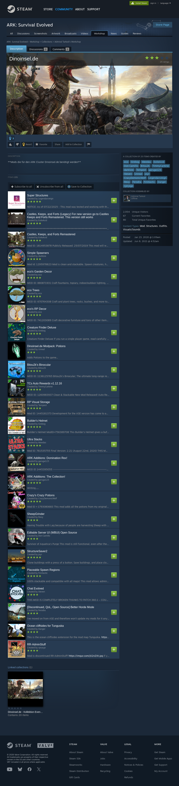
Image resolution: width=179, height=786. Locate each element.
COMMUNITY (64, 9)
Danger (162, 181)
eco (126, 161)
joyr (147, 173)
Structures (152, 225)
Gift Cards (74, 777)
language (164, 3)
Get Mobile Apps (163, 758)
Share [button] (57, 144)
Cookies (128, 771)
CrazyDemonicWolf (135, 177)
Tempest (141, 169)
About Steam (76, 752)
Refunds (128, 777)
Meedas (146, 161)
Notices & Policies (133, 764)
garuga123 (155, 169)
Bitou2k (145, 165)
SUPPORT (93, 9)
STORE (48, 9)
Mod (142, 225)
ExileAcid (159, 161)
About (80, 9)
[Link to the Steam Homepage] (22, 11)
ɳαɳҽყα (128, 185)
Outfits (163, 225)
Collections (47, 41)
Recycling (105, 771)
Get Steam (159, 752)
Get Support (160, 764)
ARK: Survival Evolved (17, 41)
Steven (128, 173)
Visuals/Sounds (131, 229)
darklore (129, 169)
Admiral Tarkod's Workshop (68, 41)
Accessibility (130, 758)
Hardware (105, 764)
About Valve (106, 752)
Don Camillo (131, 165)
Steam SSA (75, 758)
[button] (11, 138)
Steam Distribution (79, 771)
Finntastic (149, 181)
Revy (127, 181)
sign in (153, 3)
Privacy (128, 752)
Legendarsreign (157, 177)
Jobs (102, 758)
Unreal (138, 173)
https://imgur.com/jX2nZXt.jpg (86, 655)
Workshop (34, 41)
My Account (160, 771)
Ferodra (137, 181)
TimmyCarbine (160, 165)
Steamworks (75, 764)
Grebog (135, 161)
